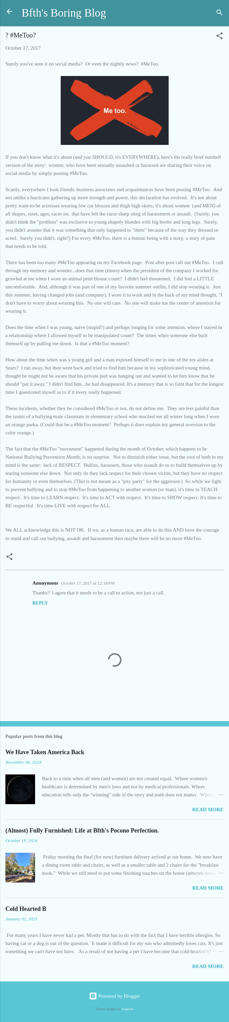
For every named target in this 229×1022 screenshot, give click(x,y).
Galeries (128, 1009)
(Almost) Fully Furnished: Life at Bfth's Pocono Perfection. (82, 830)
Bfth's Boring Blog (64, 13)
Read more (208, 809)
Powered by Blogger (114, 996)
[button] (220, 37)
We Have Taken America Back (44, 752)
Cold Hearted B (25, 908)
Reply (40, 603)
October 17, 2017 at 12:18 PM (88, 583)
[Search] (220, 13)
